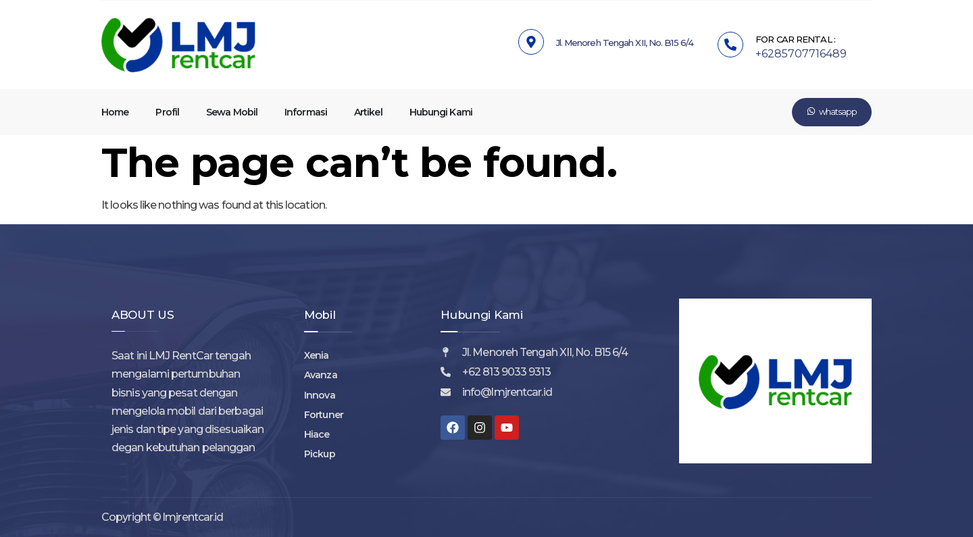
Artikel (368, 112)
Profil (167, 112)
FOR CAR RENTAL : (795, 39)
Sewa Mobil (231, 112)
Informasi (305, 112)
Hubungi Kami (440, 112)
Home (114, 112)
